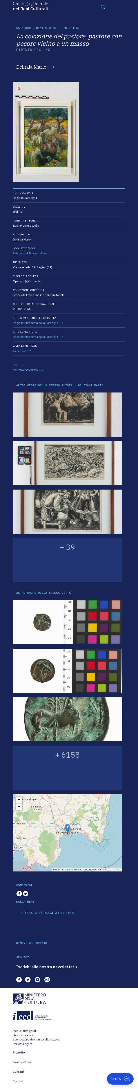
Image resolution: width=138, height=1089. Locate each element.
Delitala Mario (31, 67)
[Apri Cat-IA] (120, 1079)
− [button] (19, 807)
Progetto (19, 1052)
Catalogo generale (30, 6)
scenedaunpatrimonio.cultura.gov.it (36, 1039)
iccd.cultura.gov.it (24, 1031)
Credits (18, 1081)
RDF (15, 365)
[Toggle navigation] (102, 6)
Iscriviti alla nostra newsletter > (47, 966)
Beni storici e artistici (58, 28)
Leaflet (56, 869)
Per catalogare (23, 1044)
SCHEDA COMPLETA (25, 370)
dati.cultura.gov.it (24, 1035)
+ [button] (19, 800)
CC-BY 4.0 (19, 351)
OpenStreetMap (73, 869)
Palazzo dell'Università (27, 253)
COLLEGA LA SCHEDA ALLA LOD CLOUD (47, 913)
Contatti (18, 1072)
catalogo (23, 28)
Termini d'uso (22, 1062)
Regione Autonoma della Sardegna (35, 323)
